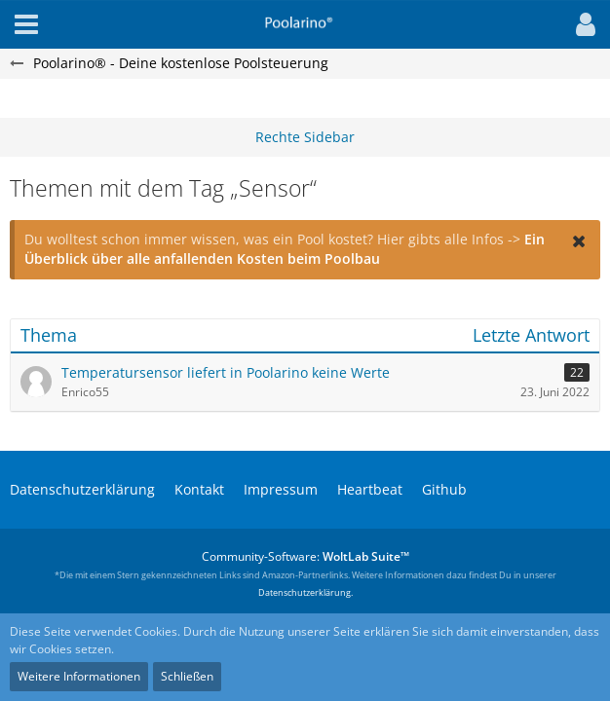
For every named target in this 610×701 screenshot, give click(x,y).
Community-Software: (305, 556)
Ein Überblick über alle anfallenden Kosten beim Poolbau (284, 249)
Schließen (187, 676)
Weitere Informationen (79, 676)
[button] (580, 24)
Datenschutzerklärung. (305, 592)
